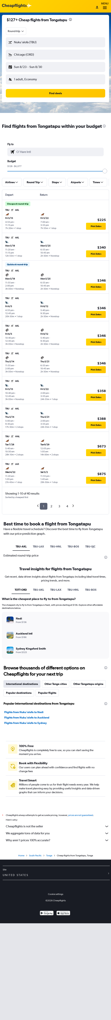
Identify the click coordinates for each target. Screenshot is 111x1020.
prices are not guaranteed (80, 815)
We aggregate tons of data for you (57, 833)
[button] (55, 42)
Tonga (49, 855)
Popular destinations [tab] (19, 692)
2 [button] (51, 506)
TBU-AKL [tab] (21, 546)
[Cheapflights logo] (14, 6)
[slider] (104, 171)
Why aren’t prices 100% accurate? (57, 840)
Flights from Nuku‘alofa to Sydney (25, 722)
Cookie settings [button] (55, 894)
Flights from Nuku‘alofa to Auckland (26, 717)
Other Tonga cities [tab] (55, 683)
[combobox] (16, 31)
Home (21, 855)
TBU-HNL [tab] (55, 546)
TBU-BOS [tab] (73, 546)
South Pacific (35, 855)
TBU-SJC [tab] (90, 546)
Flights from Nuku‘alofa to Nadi (24, 712)
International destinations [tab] (22, 683)
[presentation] (70, 19)
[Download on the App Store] (63, 913)
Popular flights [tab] (47, 692)
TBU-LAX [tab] (38, 546)
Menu (104, 6)
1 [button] (43, 506)
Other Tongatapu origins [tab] (88, 683)
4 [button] (67, 506)
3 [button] (59, 506)
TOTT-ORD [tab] (21, 589)
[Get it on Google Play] (47, 913)
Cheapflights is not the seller (57, 826)
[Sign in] (97, 7)
